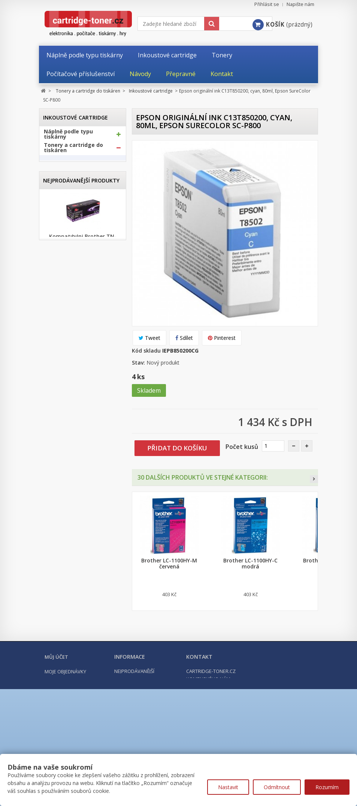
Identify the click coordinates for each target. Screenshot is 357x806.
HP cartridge (68, 217)
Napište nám (300, 4)
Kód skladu (146, 350)
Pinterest (222, 337)
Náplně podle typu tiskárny (68, 137)
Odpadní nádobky (70, 276)
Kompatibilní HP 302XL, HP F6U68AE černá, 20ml (82, 639)
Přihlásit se (266, 4)
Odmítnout (277, 787)
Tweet (149, 337)
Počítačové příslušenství (76, 322)
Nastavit (228, 787)
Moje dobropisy (64, 745)
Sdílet (184, 337)
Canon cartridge (73, 192)
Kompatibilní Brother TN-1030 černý (83, 424)
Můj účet (56, 721)
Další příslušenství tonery (71, 291)
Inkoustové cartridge (77, 165)
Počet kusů (242, 447)
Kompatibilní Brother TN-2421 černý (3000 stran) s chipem (83, 567)
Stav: (138, 362)
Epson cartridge (72, 204)
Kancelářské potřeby (72, 308)
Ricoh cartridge (72, 229)
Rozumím (327, 787)
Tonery (57, 247)
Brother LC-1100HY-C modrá (250, 564)
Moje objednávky (65, 736)
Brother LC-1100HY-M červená (169, 564)
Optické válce (65, 261)
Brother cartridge (74, 180)
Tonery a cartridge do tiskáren (73, 150)
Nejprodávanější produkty (81, 360)
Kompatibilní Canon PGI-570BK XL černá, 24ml (83, 494)
